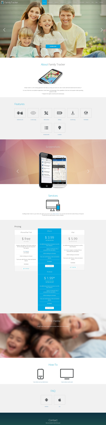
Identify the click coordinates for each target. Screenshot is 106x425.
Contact (101, 2)
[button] (8, 29)
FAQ (92, 2)
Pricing (75, 2)
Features (56, 2)
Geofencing (72, 119)
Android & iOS (20, 119)
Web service (46, 119)
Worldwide (86, 119)
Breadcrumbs (46, 134)
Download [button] (53, 46)
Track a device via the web (67, 344)
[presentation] (38, 411)
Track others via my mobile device (40, 344)
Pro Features (24, 251)
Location (60, 134)
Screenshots (63, 2)
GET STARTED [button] (24, 268)
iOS (59, 368)
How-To (88, 2)
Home (44, 2)
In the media (81, 2)
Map (96, 2)
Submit (29, 416)
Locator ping (33, 119)
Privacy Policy (44, 423)
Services (70, 2)
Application (50, 2)
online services (56, 213)
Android (46, 368)
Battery (59, 119)
